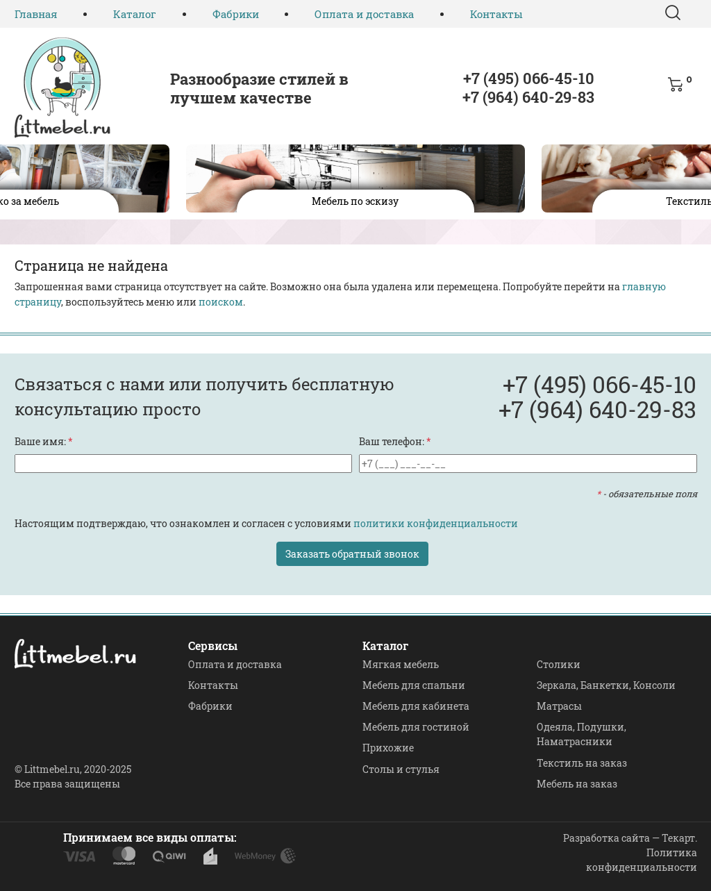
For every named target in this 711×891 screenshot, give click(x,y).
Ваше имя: (44, 441)
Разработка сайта (606, 837)
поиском (221, 301)
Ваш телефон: (395, 441)
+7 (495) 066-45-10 (528, 78)
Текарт (678, 837)
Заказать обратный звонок (352, 553)
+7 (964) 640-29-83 (528, 97)
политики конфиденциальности (435, 523)
